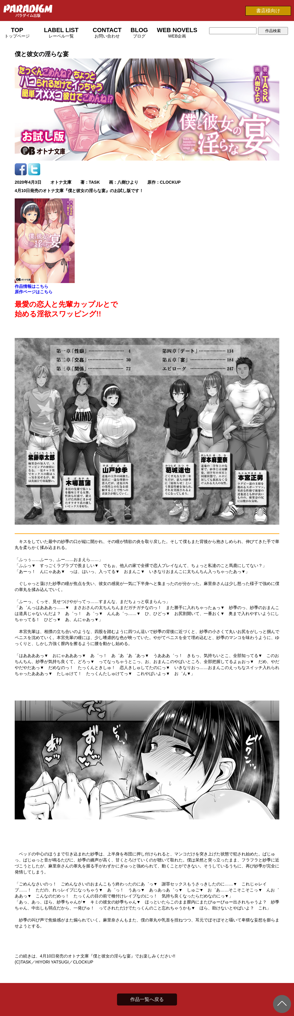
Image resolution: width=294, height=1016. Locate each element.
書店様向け (268, 10)
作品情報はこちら (31, 286)
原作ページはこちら (33, 291)
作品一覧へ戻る (147, 999)
